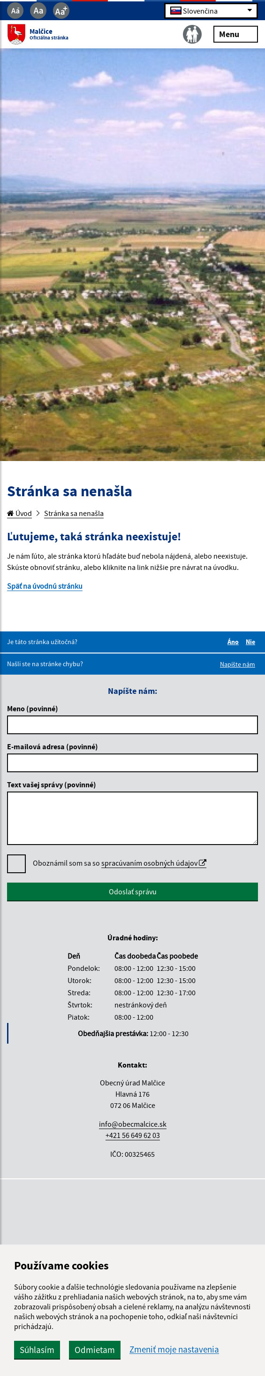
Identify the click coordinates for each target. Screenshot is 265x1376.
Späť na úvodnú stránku (45, 586)
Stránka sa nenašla (74, 513)
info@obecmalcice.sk (133, 1124)
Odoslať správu (133, 891)
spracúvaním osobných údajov (153, 863)
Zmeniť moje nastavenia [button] (174, 1349)
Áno (234, 642)
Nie (252, 642)
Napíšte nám (237, 664)
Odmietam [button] (95, 1349)
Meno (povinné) (32, 708)
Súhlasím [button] (37, 1349)
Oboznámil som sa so (119, 863)
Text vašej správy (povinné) (51, 784)
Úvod (19, 513)
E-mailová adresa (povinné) (52, 746)
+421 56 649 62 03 (133, 1135)
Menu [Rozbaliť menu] (235, 33)
